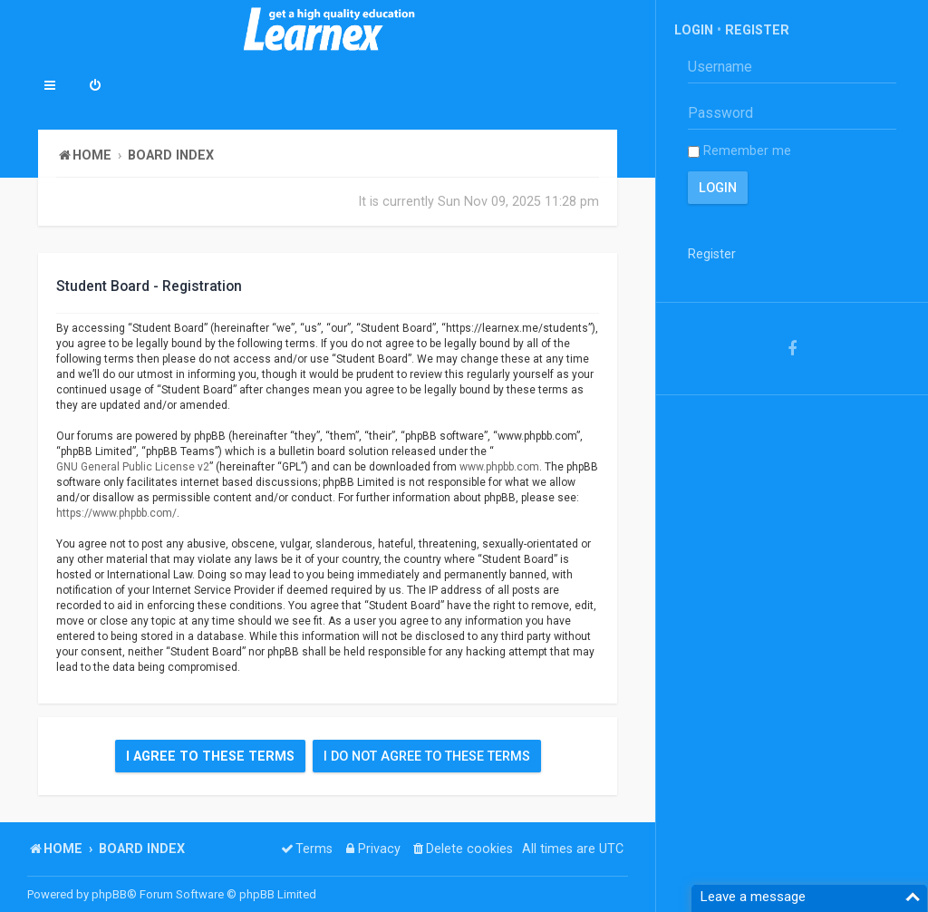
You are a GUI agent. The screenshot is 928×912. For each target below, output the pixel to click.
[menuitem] (95, 87)
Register (757, 30)
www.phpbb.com (499, 467)
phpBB (109, 894)
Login (693, 30)
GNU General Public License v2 (132, 467)
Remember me (739, 150)
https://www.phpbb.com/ (116, 513)
